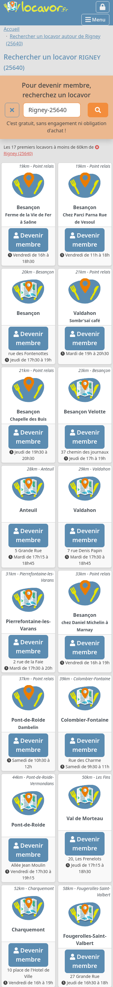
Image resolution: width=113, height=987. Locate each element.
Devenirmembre (28, 239)
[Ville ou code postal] (51, 110)
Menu (95, 19)
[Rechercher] (98, 110)
